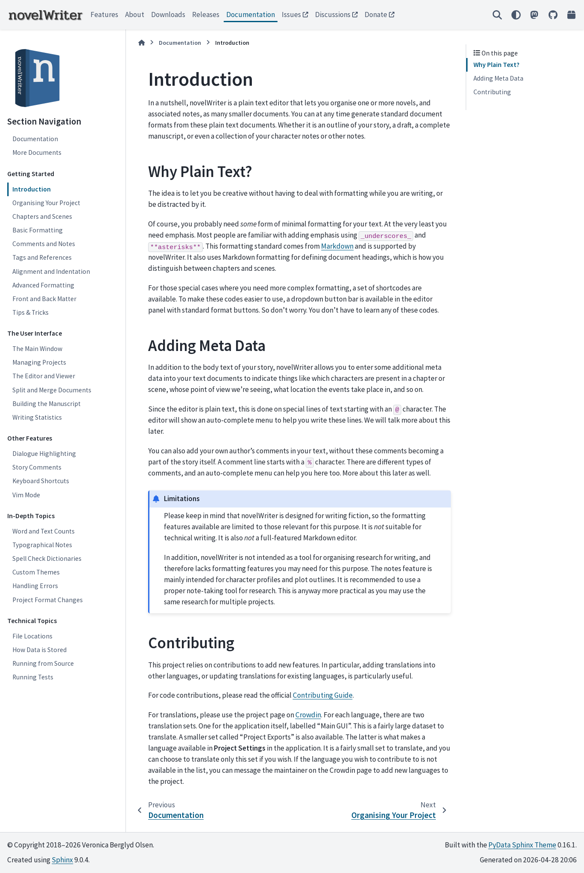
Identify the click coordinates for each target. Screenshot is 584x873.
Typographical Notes (42, 545)
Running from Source (43, 663)
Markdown (337, 246)
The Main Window (37, 349)
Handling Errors (35, 586)
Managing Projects (39, 362)
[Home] (141, 42)
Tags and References (42, 257)
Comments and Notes (43, 244)
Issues (291, 14)
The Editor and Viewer (43, 376)
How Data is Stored (39, 650)
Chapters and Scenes (42, 216)
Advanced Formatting (43, 285)
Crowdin (308, 714)
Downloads (168, 14)
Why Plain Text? (496, 65)
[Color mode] (516, 15)
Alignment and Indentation (51, 271)
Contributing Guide (323, 695)
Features (104, 14)
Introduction (31, 189)
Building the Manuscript (46, 404)
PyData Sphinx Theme (522, 845)
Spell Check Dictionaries (47, 558)
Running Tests (32, 677)
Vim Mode (26, 495)
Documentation (250, 14)
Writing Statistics (37, 417)
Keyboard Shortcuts (40, 481)
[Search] (497, 15)
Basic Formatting (37, 230)
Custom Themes (36, 572)
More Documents (36, 152)
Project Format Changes (47, 600)
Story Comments (36, 467)
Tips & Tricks (30, 312)
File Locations (32, 636)
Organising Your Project (46, 203)
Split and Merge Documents (51, 390)
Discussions (332, 14)
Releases (205, 14)
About (134, 14)
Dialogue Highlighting (44, 454)
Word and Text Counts (43, 531)
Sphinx (62, 859)
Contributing (492, 92)
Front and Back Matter (44, 299)
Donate (376, 14)
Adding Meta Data (498, 78)
